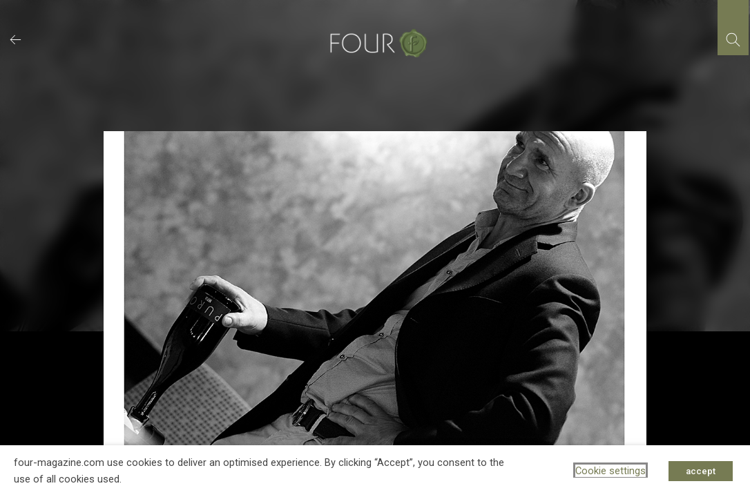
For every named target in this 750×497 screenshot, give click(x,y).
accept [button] (700, 471)
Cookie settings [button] (610, 471)
